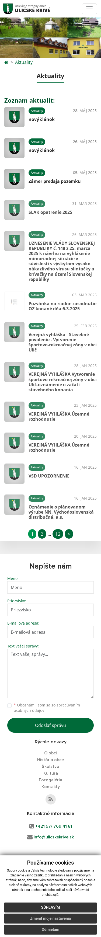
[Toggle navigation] (89, 9)
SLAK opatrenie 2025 (50, 212)
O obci (50, 753)
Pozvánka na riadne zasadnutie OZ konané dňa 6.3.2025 (62, 306)
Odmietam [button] (50, 931)
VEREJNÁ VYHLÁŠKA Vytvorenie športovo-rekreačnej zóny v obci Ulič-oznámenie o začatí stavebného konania (63, 382)
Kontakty (50, 787)
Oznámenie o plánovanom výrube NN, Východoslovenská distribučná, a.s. (61, 512)
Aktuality (24, 62)
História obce (50, 760)
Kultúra (50, 773)
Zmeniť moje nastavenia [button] (50, 920)
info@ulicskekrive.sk (54, 837)
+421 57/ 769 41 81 (53, 826)
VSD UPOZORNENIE (49, 476)
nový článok (42, 119)
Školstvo (50, 766)
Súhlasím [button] (50, 909)
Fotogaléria (50, 780)
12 (58, 534)
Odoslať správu (50, 725)
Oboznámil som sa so (47, 707)
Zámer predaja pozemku (55, 181)
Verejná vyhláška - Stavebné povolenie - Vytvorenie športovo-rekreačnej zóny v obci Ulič (63, 342)
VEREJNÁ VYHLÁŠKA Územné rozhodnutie (59, 416)
